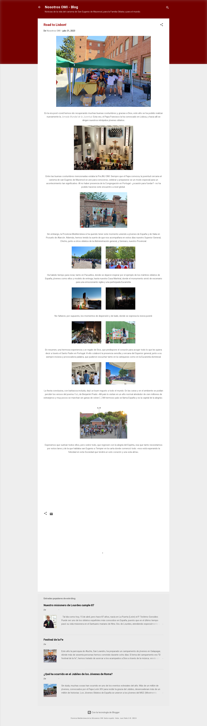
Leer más (157, 630)
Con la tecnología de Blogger (104, 712)
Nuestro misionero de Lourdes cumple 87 (69, 605)
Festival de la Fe (53, 639)
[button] (161, 25)
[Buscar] (167, 8)
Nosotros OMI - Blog (61, 7)
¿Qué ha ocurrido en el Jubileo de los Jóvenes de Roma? (78, 674)
